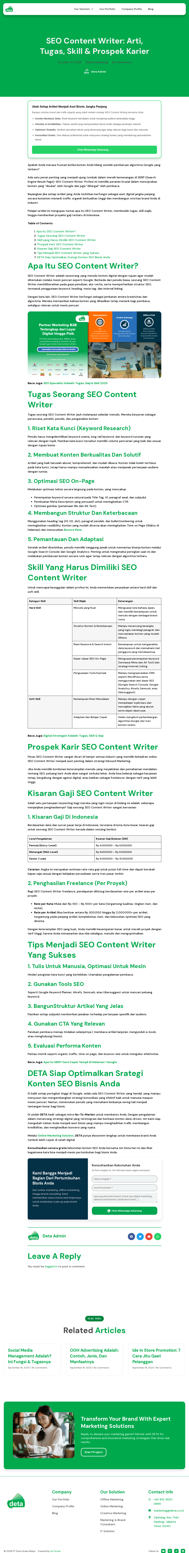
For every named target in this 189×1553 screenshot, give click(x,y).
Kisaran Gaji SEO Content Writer (59, 249)
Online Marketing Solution (56, 1135)
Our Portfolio (107, 9)
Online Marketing (97, 62)
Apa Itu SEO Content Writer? (56, 231)
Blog (150, 9)
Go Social (55, 1551)
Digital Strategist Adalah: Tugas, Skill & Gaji (73, 736)
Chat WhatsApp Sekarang (124, 1210)
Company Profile (132, 9)
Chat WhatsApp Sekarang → (94, 149)
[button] (131, 1236)
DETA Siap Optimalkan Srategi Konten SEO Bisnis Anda (73, 257)
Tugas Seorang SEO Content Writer (61, 236)
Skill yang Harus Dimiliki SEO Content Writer (66, 240)
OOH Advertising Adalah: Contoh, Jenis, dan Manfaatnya (94, 1356)
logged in (51, 1266)
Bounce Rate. (73, 530)
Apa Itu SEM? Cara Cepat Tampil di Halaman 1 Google (80, 1062)
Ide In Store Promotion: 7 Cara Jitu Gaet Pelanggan (156, 1356)
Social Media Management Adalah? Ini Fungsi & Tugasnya (29, 1356)
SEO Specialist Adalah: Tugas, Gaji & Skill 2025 (75, 383)
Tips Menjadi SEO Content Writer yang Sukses (68, 253)
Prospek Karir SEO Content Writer (60, 244)
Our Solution (83, 9)
